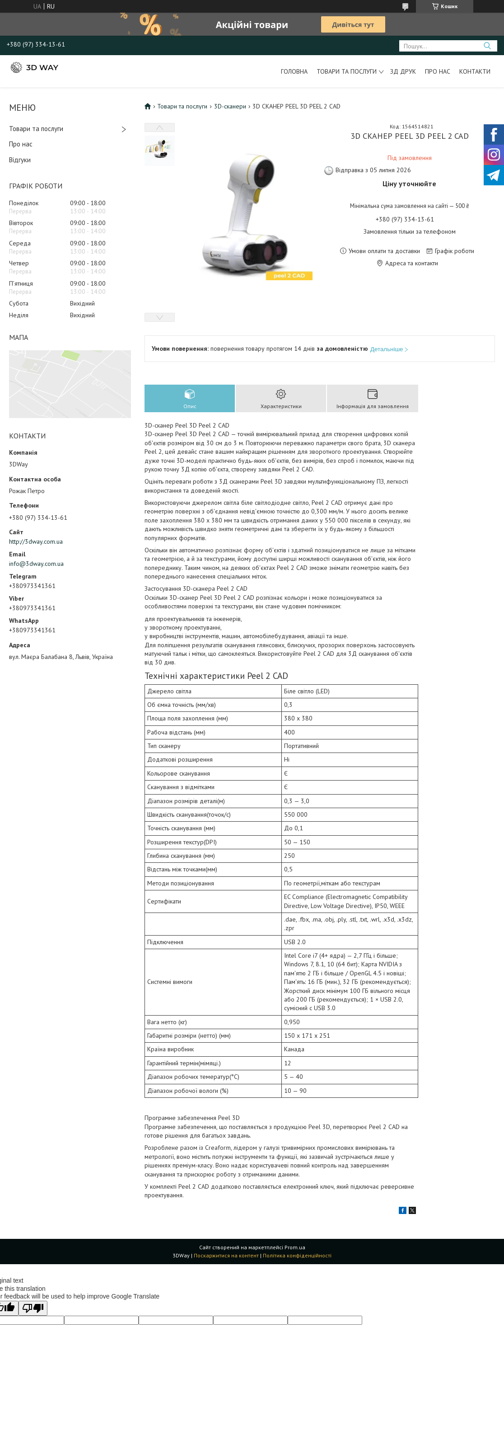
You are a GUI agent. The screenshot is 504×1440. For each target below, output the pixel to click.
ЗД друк (403, 71)
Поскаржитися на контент (226, 1255)
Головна (294, 71)
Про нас (437, 71)
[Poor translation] (33, 1308)
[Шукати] (487, 46)
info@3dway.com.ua (36, 564)
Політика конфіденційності (297, 1255)
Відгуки (20, 159)
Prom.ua (295, 1247)
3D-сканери (230, 106)
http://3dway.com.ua (36, 541)
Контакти (474, 71)
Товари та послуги (347, 71)
